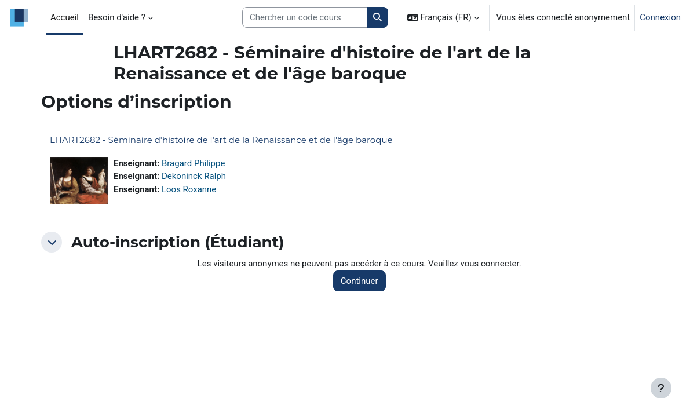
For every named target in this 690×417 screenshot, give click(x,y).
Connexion (660, 17)
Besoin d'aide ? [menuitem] (116, 17)
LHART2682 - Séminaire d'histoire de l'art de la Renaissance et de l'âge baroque (221, 139)
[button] (443, 17)
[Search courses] (304, 17)
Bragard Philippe (193, 163)
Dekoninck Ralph (194, 176)
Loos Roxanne (189, 189)
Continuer (359, 281)
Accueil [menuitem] (64, 17)
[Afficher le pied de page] (661, 388)
